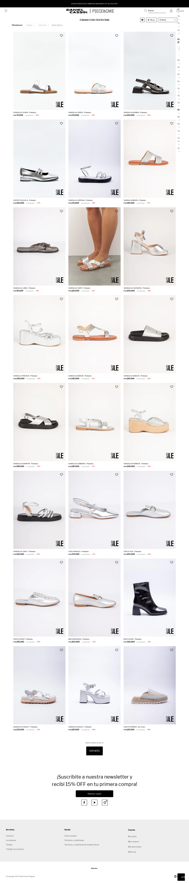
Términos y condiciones (74, 840)
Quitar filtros (57, 25)
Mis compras (133, 842)
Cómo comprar (70, 836)
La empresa (11, 840)
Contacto (10, 836)
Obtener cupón (94, 794)
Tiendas (9, 845)
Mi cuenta (132, 836)
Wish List (132, 852)
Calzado (29, 25)
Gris (43, 25)
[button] (155, 11)
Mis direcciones (134, 847)
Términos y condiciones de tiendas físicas (81, 845)
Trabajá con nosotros (15, 849)
